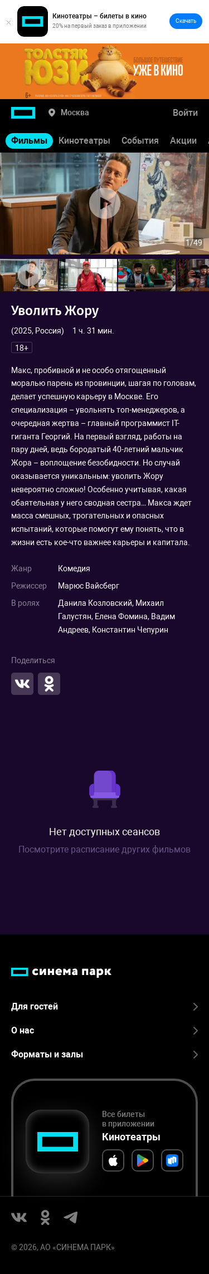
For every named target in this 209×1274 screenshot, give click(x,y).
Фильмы (29, 140)
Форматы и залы (104, 1054)
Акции (183, 140)
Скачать (186, 21)
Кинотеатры (84, 140)
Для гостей (104, 1006)
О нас (104, 1030)
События (140, 140)
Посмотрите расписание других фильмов (104, 849)
